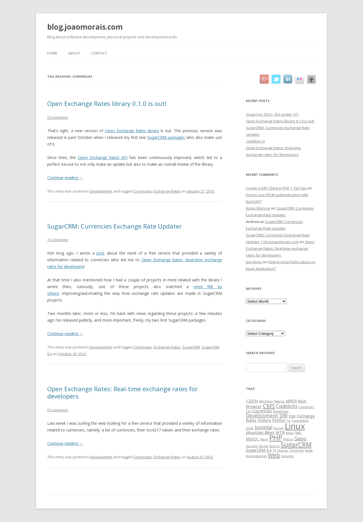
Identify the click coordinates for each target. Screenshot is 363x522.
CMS (269, 406)
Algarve (279, 401)
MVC (298, 433)
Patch (264, 439)
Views (309, 450)
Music (290, 433)
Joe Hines (254, 261)
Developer (281, 411)
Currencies (142, 191)
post (100, 253)
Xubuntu (287, 456)
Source (274, 446)
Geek (250, 428)
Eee (292, 416)
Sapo (300, 438)
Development (100, 191)
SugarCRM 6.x (259, 450)
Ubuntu (282, 450)
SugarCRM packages (166, 137)
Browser (254, 406)
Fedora (264, 420)
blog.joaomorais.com (85, 27)
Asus (302, 401)
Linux (295, 426)
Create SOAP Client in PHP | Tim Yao (276, 188)
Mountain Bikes (260, 432)
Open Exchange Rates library (132, 130)
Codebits (287, 406)
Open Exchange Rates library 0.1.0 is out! (106, 103)
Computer (306, 407)
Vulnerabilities (256, 456)
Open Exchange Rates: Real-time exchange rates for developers (122, 392)
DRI (283, 415)
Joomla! (263, 427)
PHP (275, 437)
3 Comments (57, 239)
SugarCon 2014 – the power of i (272, 114)
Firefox (278, 420)
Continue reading (65, 177)
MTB (280, 432)
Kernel (279, 428)
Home (52, 53)
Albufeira (266, 401)
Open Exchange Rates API (103, 157)
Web (274, 455)
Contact (99, 53)
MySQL (252, 439)
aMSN (291, 401)
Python (288, 439)
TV (274, 450)
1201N (252, 401)
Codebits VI (255, 141)
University (296, 450)
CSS (248, 411)
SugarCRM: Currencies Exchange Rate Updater (114, 226)
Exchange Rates (167, 191)
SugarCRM (191, 347)
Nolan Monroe (258, 208)
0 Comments (57, 117)
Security (252, 446)
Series (263, 446)
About (74, 53)
